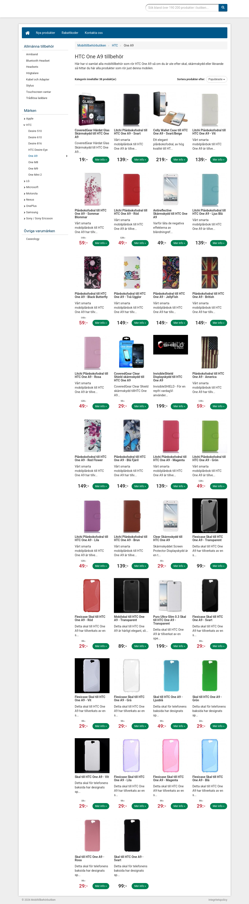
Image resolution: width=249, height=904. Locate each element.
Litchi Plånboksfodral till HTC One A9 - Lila (91, 538)
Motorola (32, 193)
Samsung (32, 212)
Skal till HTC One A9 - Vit (92, 777)
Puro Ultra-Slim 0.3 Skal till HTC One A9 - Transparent (169, 620)
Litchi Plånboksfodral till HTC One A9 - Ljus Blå (209, 212)
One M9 (33, 168)
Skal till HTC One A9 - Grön (207, 698)
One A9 (33, 156)
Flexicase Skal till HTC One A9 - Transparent (207, 538)
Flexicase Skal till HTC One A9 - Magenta (168, 778)
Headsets (32, 66)
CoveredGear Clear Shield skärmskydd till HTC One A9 (129, 377)
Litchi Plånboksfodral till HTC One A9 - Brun (130, 538)
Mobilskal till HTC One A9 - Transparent (129, 618)
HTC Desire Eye (38, 149)
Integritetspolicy (218, 899)
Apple (29, 118)
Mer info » (101, 159)
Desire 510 (35, 131)
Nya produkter (45, 33)
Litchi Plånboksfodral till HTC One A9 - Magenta (169, 458)
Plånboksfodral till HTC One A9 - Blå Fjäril (130, 458)
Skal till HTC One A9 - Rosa (89, 858)
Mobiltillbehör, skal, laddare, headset (54, 9)
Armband (32, 54)
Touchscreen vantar (38, 92)
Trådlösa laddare (36, 98)
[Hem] (27, 32)
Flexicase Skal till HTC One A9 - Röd (90, 618)
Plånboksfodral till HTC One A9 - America (208, 375)
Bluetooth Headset (38, 60)
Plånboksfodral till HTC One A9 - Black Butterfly (91, 295)
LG (28, 181)
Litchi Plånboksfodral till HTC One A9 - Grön (209, 458)
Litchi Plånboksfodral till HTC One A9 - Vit (209, 131)
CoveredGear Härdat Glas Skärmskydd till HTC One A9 (92, 133)
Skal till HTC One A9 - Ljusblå (168, 698)
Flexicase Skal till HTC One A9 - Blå (207, 778)
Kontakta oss (94, 33)
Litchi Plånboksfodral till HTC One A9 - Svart (130, 131)
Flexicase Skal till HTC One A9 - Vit (90, 698)
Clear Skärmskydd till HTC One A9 (167, 538)
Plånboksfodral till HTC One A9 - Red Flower (90, 458)
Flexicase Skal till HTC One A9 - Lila (129, 778)
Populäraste (217, 79)
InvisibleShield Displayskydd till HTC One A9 (167, 377)
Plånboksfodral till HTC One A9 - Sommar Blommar (90, 214)
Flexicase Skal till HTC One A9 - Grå (129, 698)
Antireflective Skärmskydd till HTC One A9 (170, 214)
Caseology (33, 239)
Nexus (30, 199)
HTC (29, 124)
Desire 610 (35, 137)
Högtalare (32, 73)
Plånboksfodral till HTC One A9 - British (208, 295)
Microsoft (32, 187)
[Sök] (223, 7)
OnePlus (31, 206)
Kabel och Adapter (37, 79)
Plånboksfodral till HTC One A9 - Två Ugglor (130, 295)
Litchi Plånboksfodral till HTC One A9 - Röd (130, 212)
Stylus (30, 85)
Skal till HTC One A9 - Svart (128, 858)
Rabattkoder (70, 33)
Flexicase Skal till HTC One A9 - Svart (207, 618)
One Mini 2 (35, 174)
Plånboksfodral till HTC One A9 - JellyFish (169, 295)
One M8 (33, 162)
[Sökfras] (182, 7)
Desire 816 (35, 143)
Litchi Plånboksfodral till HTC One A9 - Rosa (91, 375)
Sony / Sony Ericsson (39, 218)
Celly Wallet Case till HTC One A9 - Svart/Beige (170, 131)
